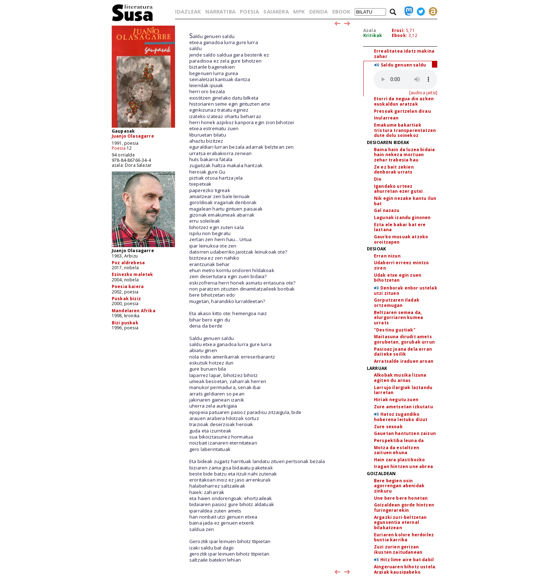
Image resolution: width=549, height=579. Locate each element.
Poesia (119, 148)
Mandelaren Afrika (133, 311)
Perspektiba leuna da (399, 440)
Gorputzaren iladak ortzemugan (396, 302)
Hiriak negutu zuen (396, 400)
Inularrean (386, 118)
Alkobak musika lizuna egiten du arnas (400, 377)
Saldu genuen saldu (403, 65)
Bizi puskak (125, 323)
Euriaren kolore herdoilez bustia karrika (404, 537)
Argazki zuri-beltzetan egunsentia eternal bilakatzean (400, 522)
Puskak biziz (126, 299)
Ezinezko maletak (132, 274)
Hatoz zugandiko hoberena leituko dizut (401, 417)
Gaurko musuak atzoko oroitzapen (401, 239)
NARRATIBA (220, 11)
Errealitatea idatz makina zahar (404, 53)
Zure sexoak (388, 427)
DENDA (318, 11)
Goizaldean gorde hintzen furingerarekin (404, 507)
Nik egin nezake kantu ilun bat (405, 201)
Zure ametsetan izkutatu (403, 407)
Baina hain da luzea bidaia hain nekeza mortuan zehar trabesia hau (404, 155)
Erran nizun (387, 256)
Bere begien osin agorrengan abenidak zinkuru (399, 486)
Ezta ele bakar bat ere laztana (400, 227)
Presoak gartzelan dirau (402, 111)
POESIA (249, 11)
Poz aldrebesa (128, 263)
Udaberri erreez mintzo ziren (401, 265)
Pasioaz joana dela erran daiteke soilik (403, 351)
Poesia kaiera (128, 286)
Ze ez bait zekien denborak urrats (394, 169)
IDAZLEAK (188, 11)
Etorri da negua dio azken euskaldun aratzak (404, 101)
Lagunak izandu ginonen (402, 217)
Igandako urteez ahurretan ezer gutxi (398, 189)
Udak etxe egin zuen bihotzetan (397, 277)
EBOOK (341, 11)
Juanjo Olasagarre (133, 136)
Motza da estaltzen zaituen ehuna (396, 450)
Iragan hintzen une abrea (403, 466)
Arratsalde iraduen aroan (403, 361)
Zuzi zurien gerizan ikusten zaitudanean (398, 549)
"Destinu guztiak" (395, 330)
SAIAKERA (276, 11)
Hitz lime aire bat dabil (407, 560)
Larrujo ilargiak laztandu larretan (403, 390)
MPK (299, 11)
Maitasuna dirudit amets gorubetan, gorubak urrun (404, 339)
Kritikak (372, 35)
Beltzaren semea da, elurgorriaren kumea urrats (398, 317)
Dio (377, 179)
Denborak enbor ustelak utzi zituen (405, 290)
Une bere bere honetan (401, 498)
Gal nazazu (387, 210)
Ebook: (399, 35)
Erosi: (398, 30)
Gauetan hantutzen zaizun (405, 433)
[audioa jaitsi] (423, 93)
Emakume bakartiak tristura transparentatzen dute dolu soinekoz (405, 130)
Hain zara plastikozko (399, 460)
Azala (369, 30)
